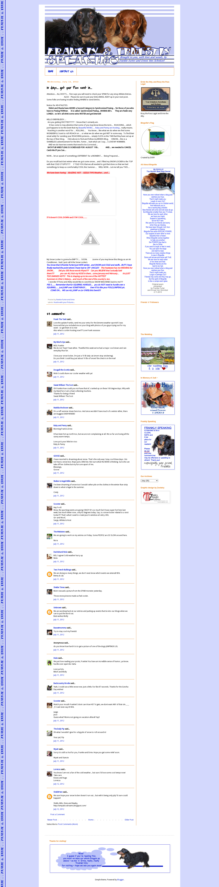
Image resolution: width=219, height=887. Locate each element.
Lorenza (57, 769)
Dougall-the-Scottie (62, 370)
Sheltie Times (59, 587)
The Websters (59, 532)
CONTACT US (66, 71)
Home (90, 820)
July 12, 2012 (59, 784)
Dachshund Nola (60, 552)
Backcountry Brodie (62, 683)
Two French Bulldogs (62, 570)
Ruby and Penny (60, 426)
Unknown (57, 608)
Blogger (120, 880)
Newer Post (52, 820)
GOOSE (57, 456)
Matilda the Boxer (61, 408)
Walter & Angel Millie (62, 481)
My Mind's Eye (59, 342)
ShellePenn (58, 792)
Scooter (57, 504)
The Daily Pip (59, 729)
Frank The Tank (60, 319)
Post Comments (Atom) (68, 824)
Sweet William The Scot (63, 385)
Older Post (129, 820)
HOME (50, 71)
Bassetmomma (60, 628)
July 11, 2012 (59, 334)
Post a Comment (57, 814)
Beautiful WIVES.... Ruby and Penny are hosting (99, 128)
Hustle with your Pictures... (64, 302)
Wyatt (56, 749)
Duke (56, 658)
